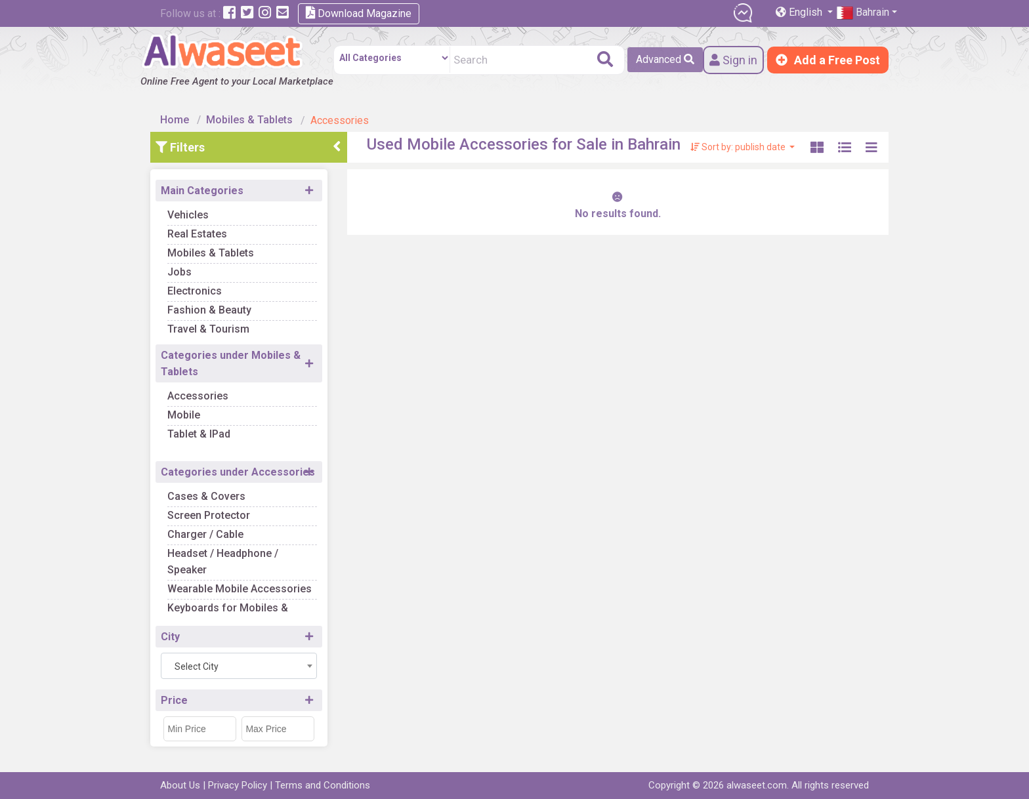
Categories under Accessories (238, 472)
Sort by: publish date (739, 147)
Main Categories (202, 190)
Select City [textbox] (197, 666)
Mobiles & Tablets (249, 119)
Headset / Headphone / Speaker (222, 561)
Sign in (733, 60)
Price (174, 700)
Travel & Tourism (208, 329)
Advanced (665, 59)
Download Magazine (358, 13)
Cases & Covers (206, 496)
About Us (180, 785)
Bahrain (863, 13)
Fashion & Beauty (209, 310)
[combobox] (239, 666)
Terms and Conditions (322, 785)
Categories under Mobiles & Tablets (231, 363)
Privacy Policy (237, 785)
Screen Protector (208, 515)
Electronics (194, 291)
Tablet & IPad (198, 434)
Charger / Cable (205, 534)
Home (174, 119)
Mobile (183, 415)
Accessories (197, 396)
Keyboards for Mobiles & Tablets (227, 616)
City (170, 636)
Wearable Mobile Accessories (239, 589)
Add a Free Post (828, 60)
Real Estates (197, 234)
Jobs (179, 272)
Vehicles (188, 215)
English (800, 12)
